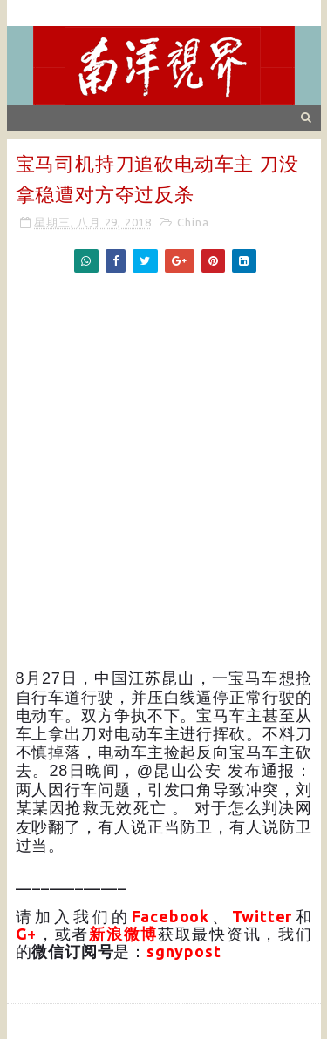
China (192, 222)
